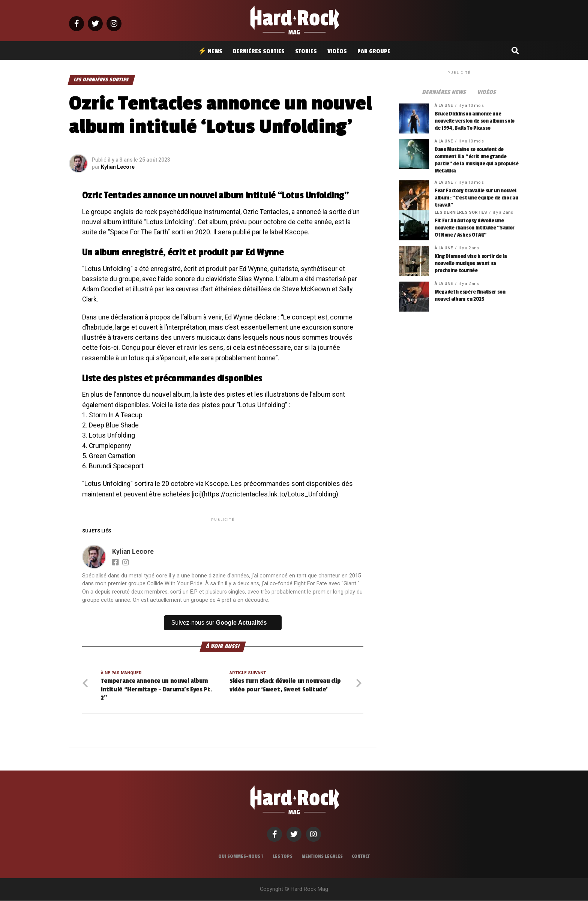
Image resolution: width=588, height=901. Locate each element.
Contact (361, 857)
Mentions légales (322, 857)
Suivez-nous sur (219, 622)
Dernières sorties (259, 51)
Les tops (282, 857)
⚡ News (210, 51)
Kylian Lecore (118, 167)
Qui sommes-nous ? (241, 857)
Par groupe (373, 51)
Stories (306, 51)
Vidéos (337, 51)
